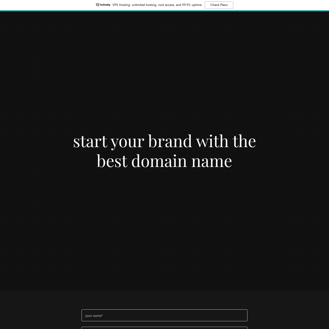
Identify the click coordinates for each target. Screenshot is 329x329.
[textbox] (164, 315)
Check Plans (219, 5)
